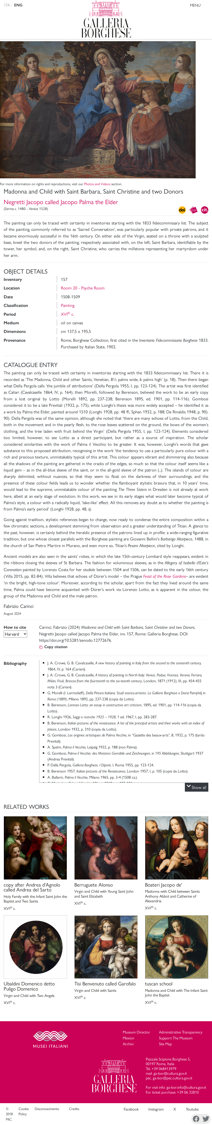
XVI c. (67, 314)
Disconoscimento (47, 1108)
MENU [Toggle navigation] (200, 5)
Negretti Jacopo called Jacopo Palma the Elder (61, 201)
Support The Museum (175, 1038)
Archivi (128, 1044)
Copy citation (53, 646)
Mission (128, 1038)
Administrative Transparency (180, 1032)
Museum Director (136, 1032)
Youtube (192, 1109)
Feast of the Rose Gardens (164, 576)
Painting (67, 305)
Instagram (156, 1109)
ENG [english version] (18, 5)
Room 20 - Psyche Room (83, 288)
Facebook (131, 1109)
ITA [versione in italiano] (7, 5)
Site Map (165, 1044)
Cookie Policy (24, 1111)
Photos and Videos (97, 183)
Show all (196, 787)
